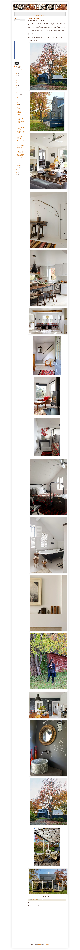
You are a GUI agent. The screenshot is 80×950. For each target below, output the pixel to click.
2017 (17, 89)
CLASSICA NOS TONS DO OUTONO (19, 137)
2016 (17, 90)
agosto (18, 100)
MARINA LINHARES (20, 145)
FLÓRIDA (18, 114)
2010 (17, 176)
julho (18, 102)
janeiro (18, 167)
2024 (17, 77)
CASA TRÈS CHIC (37, 7)
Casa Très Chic (18, 66)
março (18, 163)
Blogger (47, 944)
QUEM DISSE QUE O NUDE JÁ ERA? (20, 152)
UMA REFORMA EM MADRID (20, 141)
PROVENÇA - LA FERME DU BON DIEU (20, 125)
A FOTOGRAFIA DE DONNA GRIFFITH (20, 117)
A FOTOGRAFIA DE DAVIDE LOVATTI (20, 155)
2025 (17, 75)
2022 (17, 80)
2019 (17, 85)
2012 (17, 172)
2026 (17, 73)
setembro (18, 99)
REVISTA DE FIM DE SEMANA (20, 108)
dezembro (18, 94)
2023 (17, 78)
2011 (17, 174)
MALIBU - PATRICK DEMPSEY (20, 122)
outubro (18, 97)
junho (18, 104)
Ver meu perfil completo (18, 69)
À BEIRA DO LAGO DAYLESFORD (20, 143)
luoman (39, 944)
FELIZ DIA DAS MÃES (19, 148)
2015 (17, 92)
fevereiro (18, 165)
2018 (17, 87)
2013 (17, 171)
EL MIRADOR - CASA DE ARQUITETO (21, 132)
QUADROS (19, 110)
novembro (18, 95)
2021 (17, 82)
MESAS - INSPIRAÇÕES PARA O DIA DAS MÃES (20, 158)
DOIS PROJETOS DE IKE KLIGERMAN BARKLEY (20, 128)
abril (17, 162)
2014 (17, 169)
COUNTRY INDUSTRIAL (20, 112)
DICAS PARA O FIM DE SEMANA (20, 134)
